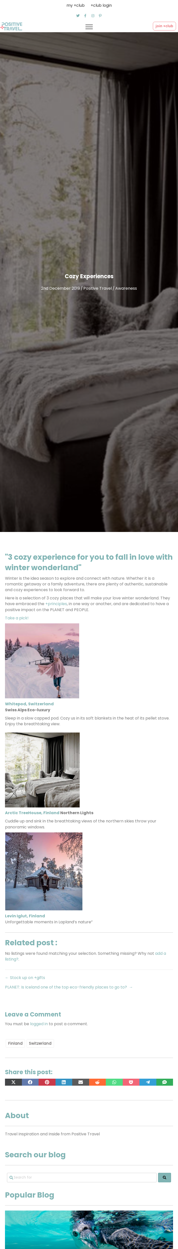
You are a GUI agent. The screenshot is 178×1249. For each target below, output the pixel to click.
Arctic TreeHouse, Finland (32, 813)
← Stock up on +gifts (25, 978)
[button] (77, 15)
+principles (55, 604)
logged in (39, 1024)
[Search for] (82, 1177)
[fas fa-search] (164, 1177)
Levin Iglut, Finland (25, 916)
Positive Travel (97, 288)
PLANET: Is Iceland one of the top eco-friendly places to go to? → (69, 987)
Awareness (126, 288)
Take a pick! (17, 618)
